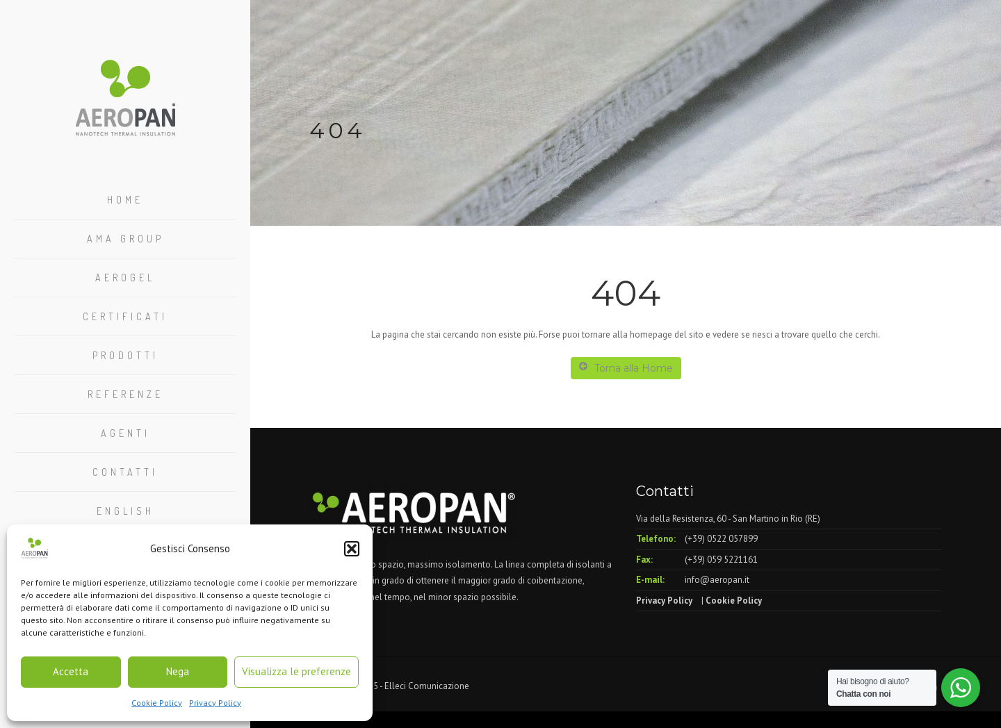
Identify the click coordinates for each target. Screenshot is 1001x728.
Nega (177, 671)
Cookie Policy (156, 702)
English (125, 511)
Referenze (125, 394)
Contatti (125, 472)
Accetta (70, 671)
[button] (352, 549)
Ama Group (125, 239)
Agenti (125, 433)
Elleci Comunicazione (426, 686)
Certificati (125, 316)
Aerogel (125, 277)
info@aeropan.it (717, 580)
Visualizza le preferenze (296, 671)
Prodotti (125, 355)
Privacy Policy (215, 702)
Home (125, 200)
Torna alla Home (626, 367)
